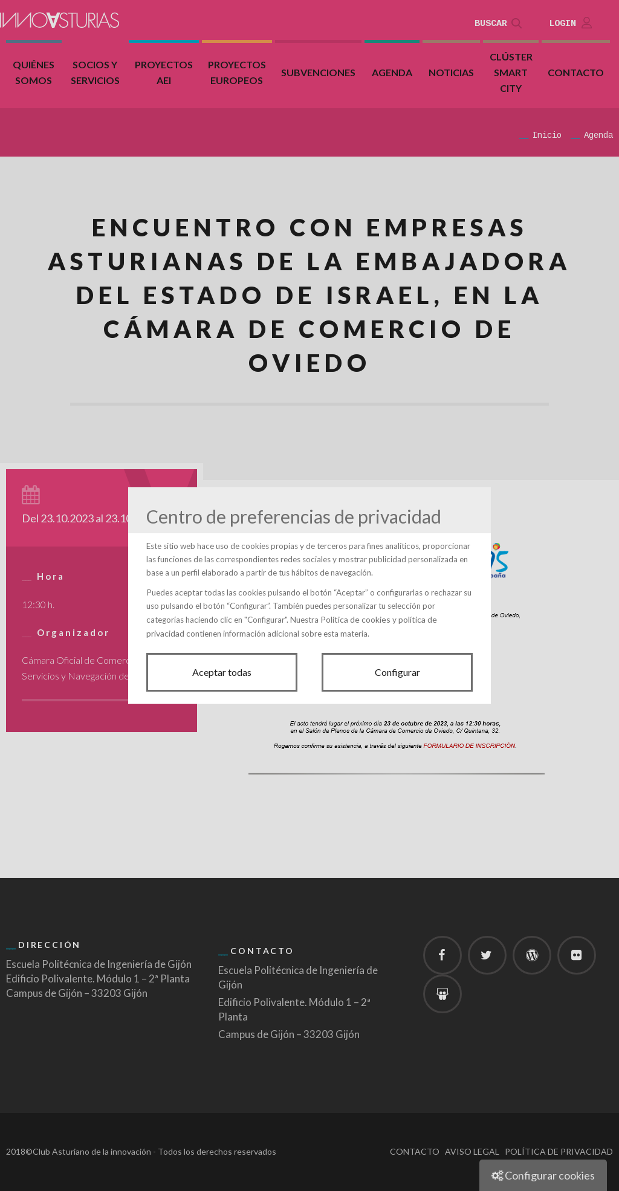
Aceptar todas (221, 672)
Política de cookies (355, 619)
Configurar (397, 672)
